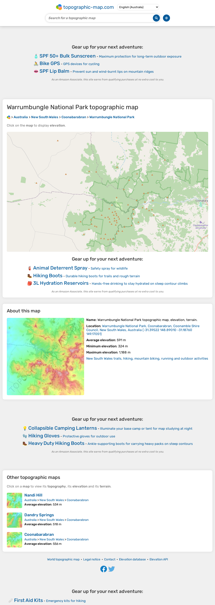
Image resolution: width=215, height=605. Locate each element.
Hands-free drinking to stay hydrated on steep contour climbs (140, 284)
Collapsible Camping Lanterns (62, 428)
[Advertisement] (107, 62)
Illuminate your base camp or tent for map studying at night (146, 429)
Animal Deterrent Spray (60, 268)
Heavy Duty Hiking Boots (56, 443)
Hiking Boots (47, 276)
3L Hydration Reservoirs (61, 283)
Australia (30, 500)
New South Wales (52, 500)
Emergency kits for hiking (66, 601)
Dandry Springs (39, 515)
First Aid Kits (28, 600)
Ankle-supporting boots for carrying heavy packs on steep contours (140, 444)
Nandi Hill (33, 495)
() (142, 330)
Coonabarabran (78, 500)
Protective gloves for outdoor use (89, 436)
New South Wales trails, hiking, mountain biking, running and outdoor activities (147, 358)
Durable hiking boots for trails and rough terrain (103, 276)
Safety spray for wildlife (109, 268)
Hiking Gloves (44, 436)
